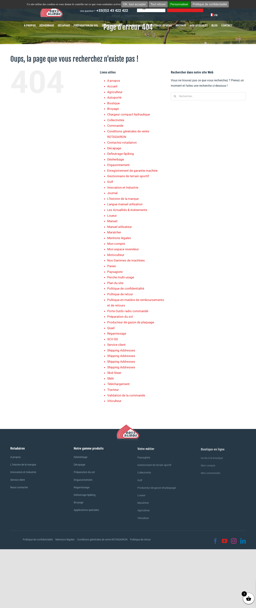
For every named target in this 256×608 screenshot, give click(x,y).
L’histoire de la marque (123, 199)
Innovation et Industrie (122, 187)
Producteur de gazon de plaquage (130, 322)
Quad (111, 328)
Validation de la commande (126, 395)
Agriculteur (114, 92)
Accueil (112, 86)
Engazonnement (118, 165)
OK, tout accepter (134, 4)
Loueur (112, 215)
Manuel (112, 221)
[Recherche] (175, 96)
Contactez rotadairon (122, 142)
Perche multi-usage (120, 277)
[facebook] (215, 541)
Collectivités (115, 120)
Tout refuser (158, 4)
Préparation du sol (120, 316)
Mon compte (116, 244)
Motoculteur (115, 255)
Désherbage (115, 159)
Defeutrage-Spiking (120, 154)
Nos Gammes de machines (126, 260)
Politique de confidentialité (210, 4)
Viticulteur (114, 401)
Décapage (114, 148)
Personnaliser (179, 4)
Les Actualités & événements (127, 210)
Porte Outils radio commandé (127, 311)
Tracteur (113, 389)
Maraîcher (114, 232)
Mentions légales (119, 238)
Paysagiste (115, 272)
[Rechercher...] (208, 96)
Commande (115, 125)
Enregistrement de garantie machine (132, 170)
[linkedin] (243, 541)
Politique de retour (120, 294)
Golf (110, 182)
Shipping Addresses (121, 350)
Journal (112, 193)
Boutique (113, 103)
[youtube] (224, 541)
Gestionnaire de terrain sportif (128, 176)
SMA (110, 378)
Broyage (113, 109)
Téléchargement (118, 384)
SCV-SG (112, 339)
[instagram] (234, 541)
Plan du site (115, 283)
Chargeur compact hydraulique (128, 114)
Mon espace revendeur (123, 249)
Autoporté (114, 97)
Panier (111, 266)
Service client (116, 345)
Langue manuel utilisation (125, 204)
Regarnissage (116, 333)
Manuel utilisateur (119, 227)
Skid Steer (114, 373)
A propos (113, 80)
